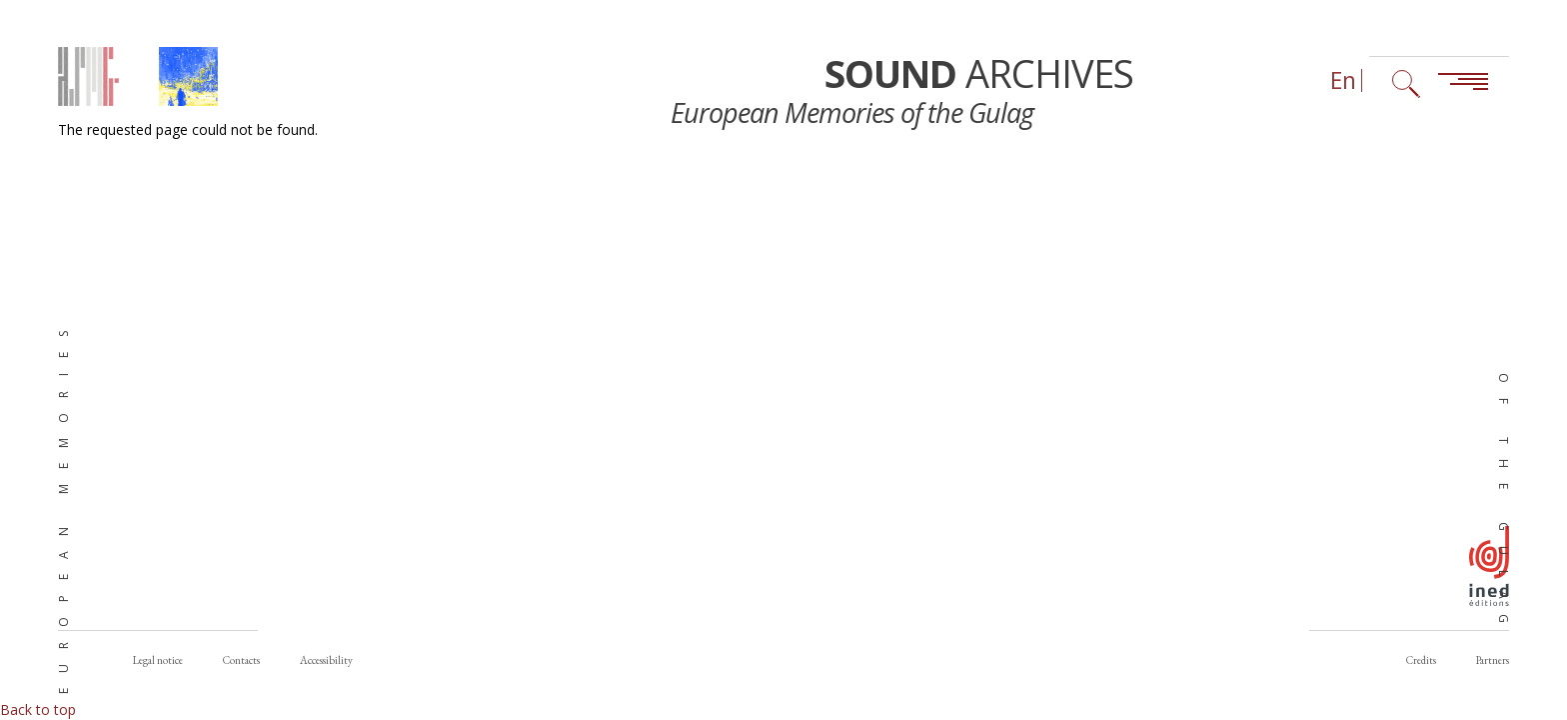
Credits (1421, 660)
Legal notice (158, 660)
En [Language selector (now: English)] (1343, 80)
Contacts (241, 660)
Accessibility (326, 660)
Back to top (38, 709)
